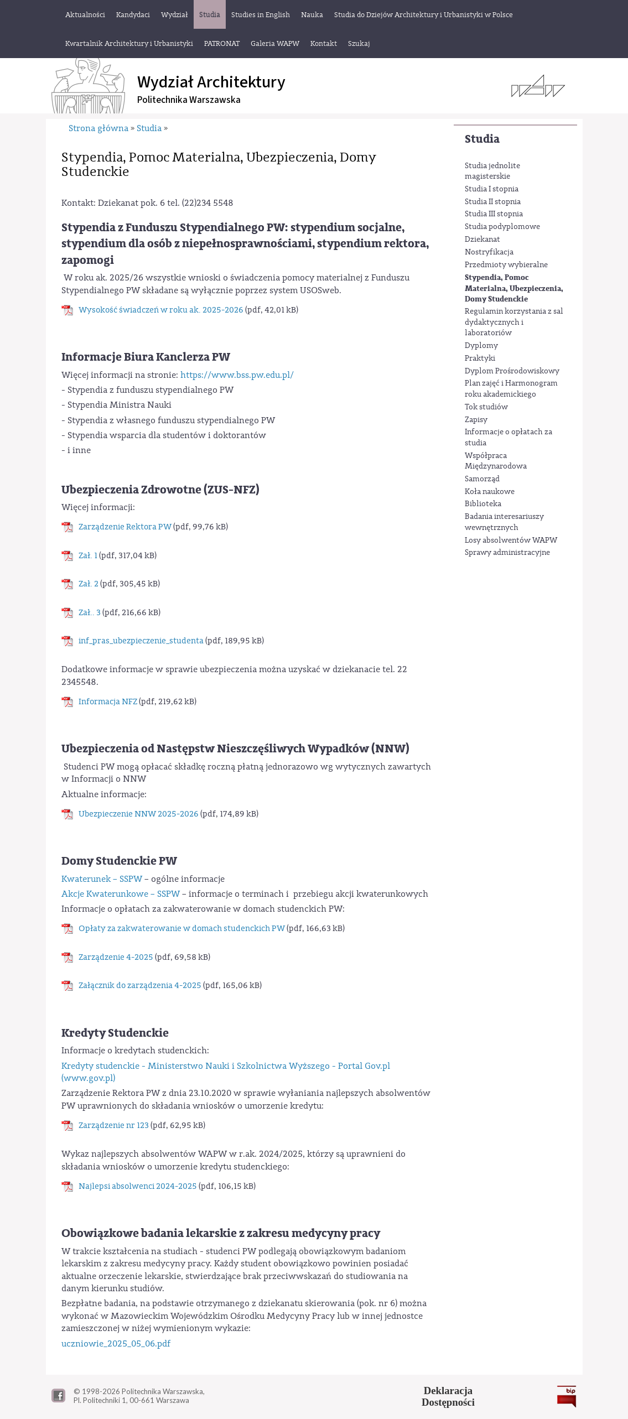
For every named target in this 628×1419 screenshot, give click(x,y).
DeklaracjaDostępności (448, 1396)
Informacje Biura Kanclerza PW (145, 357)
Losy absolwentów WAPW (511, 540)
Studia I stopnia (491, 189)
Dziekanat (482, 240)
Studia (482, 139)
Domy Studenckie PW (119, 861)
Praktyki (480, 358)
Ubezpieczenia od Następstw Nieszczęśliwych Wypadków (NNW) (235, 749)
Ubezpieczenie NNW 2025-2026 (139, 814)
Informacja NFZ (108, 701)
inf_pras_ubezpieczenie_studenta (141, 641)
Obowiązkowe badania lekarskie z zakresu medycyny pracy (220, 1233)
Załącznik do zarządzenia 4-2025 (140, 985)
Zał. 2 (88, 584)
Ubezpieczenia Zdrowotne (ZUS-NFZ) (160, 490)
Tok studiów (486, 407)
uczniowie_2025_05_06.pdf (115, 1343)
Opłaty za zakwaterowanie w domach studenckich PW (182, 928)
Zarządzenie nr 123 (114, 1125)
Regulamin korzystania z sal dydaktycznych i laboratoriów (514, 322)
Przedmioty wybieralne (506, 265)
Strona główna (98, 128)
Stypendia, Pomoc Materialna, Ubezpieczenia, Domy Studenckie (514, 288)
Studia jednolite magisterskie (492, 171)
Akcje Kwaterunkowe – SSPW (120, 894)
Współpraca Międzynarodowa (496, 461)
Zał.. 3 (90, 612)
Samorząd (482, 479)
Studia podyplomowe (502, 227)
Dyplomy (481, 346)
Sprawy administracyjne (507, 553)
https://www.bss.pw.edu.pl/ (237, 375)
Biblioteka (483, 504)
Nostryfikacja (489, 252)
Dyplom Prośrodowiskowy (512, 371)
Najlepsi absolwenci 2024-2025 (138, 1186)
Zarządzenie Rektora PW (125, 527)
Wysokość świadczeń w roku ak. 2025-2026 (161, 310)
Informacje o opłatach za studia (508, 437)
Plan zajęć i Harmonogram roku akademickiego (511, 388)
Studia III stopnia (494, 214)
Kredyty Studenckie (115, 1033)
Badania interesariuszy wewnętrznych (504, 522)
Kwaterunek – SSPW (101, 879)
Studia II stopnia (493, 202)
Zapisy (476, 420)
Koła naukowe (490, 492)
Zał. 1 (88, 555)
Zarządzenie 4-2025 (116, 957)
